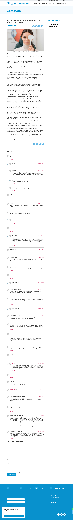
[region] (13, 512)
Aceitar (13, 515)
